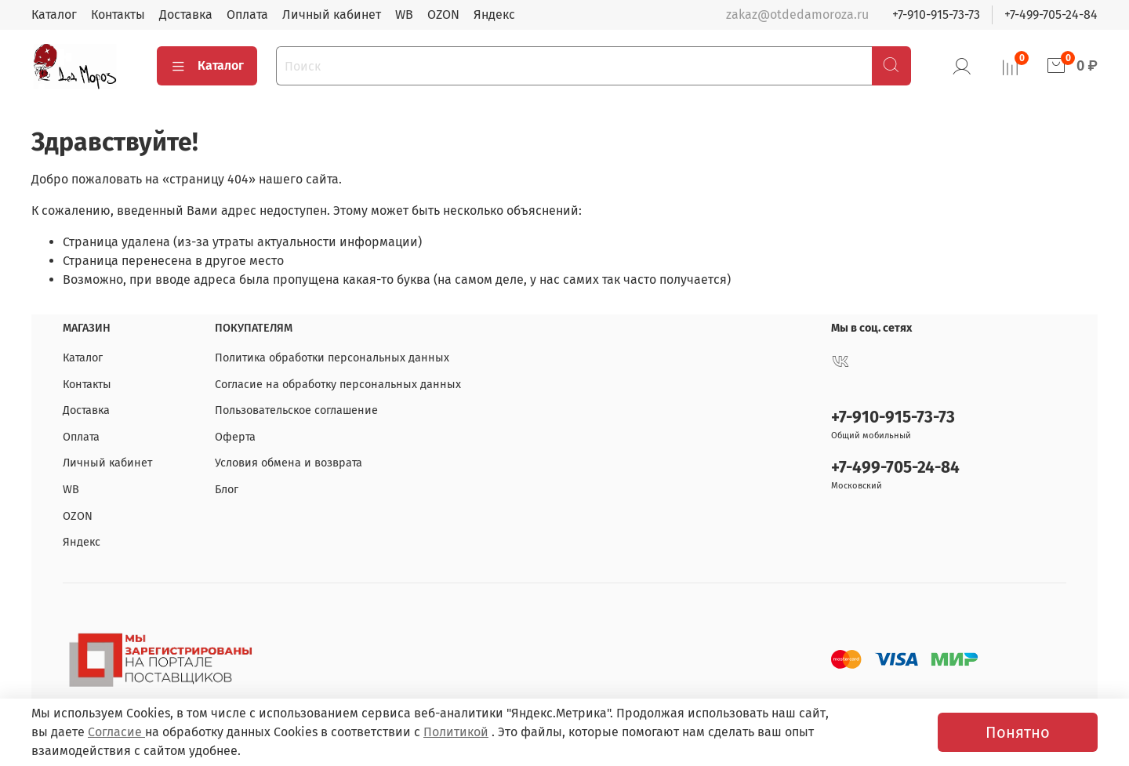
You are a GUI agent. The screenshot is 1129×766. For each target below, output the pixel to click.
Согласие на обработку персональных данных (338, 384)
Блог (226, 489)
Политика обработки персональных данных (332, 358)
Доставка (185, 14)
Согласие (116, 731)
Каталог (54, 14)
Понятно (1018, 732)
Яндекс (494, 14)
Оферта (235, 437)
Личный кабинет (331, 14)
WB (404, 14)
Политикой (455, 731)
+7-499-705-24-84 (1051, 14)
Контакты (118, 14)
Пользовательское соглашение (296, 410)
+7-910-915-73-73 (936, 14)
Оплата (247, 14)
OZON (443, 14)
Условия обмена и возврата (288, 463)
